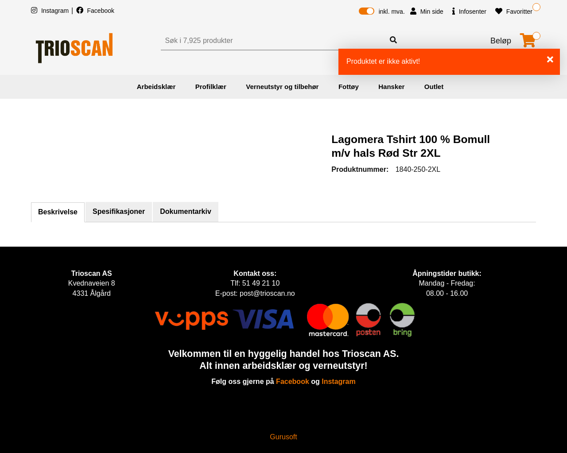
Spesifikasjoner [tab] (119, 211)
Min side (426, 11)
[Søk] (274, 41)
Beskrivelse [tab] (58, 212)
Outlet (433, 86)
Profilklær (210, 86)
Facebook (95, 10)
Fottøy (348, 86)
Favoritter (513, 11)
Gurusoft (283, 437)
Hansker (391, 86)
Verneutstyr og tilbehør (282, 86)
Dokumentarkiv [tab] (185, 211)
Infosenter (469, 11)
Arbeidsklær (156, 86)
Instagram (50, 10)
